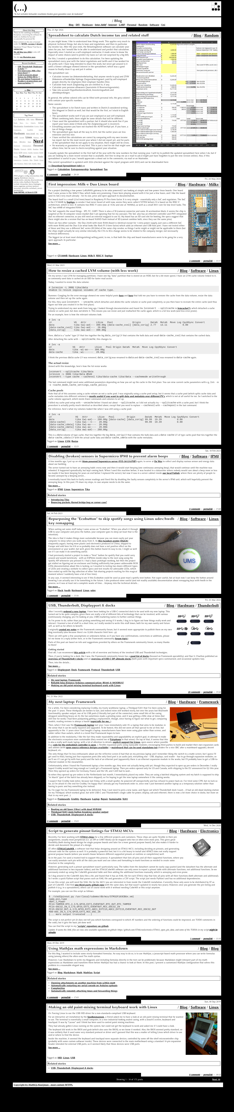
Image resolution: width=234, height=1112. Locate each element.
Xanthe (34, 163)
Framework (17, 130)
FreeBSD (30, 130)
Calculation (64, 169)
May (28, 90)
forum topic (121, 657)
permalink (65, 174)
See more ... (54, 243)
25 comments (194, 710)
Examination (28, 126)
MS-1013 (22, 142)
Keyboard (77, 609)
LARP (122, 24)
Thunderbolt (208, 624)
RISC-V (100, 255)
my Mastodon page (27, 57)
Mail (41, 137)
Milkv (214, 184)
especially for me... (100, 740)
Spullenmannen (95, 1040)
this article (79, 671)
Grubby (75, 817)
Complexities (58, 1011)
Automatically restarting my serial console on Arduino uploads (84, 1009)
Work (26, 163)
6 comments (52, 1021)
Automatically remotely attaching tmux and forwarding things (84, 1014)
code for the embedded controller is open (74, 763)
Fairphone (115, 758)
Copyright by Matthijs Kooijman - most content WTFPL (43, 1108)
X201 (29, 163)
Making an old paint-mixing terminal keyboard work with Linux (86, 704)
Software (154, 24)
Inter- (100, 24)
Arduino (21, 119)
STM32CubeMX (65, 867)
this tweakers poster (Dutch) (113, 559)
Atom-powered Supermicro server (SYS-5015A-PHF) (109, 480)
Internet (112, 24)
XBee (39, 163)
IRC (37, 133)
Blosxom (39, 119)
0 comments (52, 174)
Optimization (26, 145)
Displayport (64, 688)
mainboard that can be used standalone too (134, 766)
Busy (21, 123)
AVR (27, 119)
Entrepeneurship (80, 169)
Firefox (36, 126)
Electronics (18, 126)
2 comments (194, 261)
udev (93, 609)
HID (60, 1081)
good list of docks (139, 674)
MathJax (88, 996)
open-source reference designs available (87, 766)
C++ (27, 123)
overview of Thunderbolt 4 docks (65, 677)
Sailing (25, 152)
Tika (30, 160)
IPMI (215, 475)
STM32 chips (87, 855)
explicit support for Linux (126, 760)
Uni (163, 24)
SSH (34, 156)
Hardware (87, 24)
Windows (20, 163)
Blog (71, 24)
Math (15, 142)
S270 (20, 153)
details (39, 44)
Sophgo (71, 202)
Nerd (38, 140)
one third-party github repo (89, 903)
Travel (36, 160)
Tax (106, 169)
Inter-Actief (30, 134)
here (121, 296)
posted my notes (67, 648)
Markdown (69, 996)
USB (15, 163)
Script (41, 152)
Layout (21, 137)
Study (40, 156)
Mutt (29, 142)
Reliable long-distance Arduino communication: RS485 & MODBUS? (87, 701)
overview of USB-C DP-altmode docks (111, 677)
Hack (60, 609)
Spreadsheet (96, 169)
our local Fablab (171, 491)
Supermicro (17, 160)
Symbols (25, 160)
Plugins (16, 149)
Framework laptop (84, 743)
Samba (30, 152)
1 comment (195, 962)
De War (158, 480)
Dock (74, 688)
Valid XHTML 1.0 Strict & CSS (25, 192)
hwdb (67, 609)
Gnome (41, 130)
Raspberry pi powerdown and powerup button (30, 82)
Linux (29, 137)
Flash (41, 126)
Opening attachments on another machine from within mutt (83, 1006)
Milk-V (91, 255)
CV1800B (62, 255)
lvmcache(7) (184, 310)
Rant (41, 149)
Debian (40, 123)
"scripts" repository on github (93, 949)
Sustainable (115, 817)
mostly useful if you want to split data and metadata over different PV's (127, 408)
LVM (67, 459)
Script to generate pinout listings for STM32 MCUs (28, 76)
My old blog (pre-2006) (23, 52)
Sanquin (35, 152)
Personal (131, 24)
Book (15, 123)
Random (142, 24)
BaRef (32, 119)
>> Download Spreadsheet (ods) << (66, 165)
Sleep (15, 156)
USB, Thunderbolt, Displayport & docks (72, 833)
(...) (20, 7)
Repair (16, 152)
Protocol (23, 149)
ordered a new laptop (74, 630)
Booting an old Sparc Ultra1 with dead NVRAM (76, 827)
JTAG (41, 133)
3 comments (52, 614)
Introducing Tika (60, 518)
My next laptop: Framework (29, 79)
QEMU (29, 149)
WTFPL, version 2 (28, 44)
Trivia (41, 160)
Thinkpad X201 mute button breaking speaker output (79, 830)
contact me (18, 49)
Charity (33, 123)
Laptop (96, 817)
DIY (78, 24)
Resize (74, 459)
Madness (36, 137)
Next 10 (216, 1103)
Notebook (17, 145)
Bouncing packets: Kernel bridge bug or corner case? (79, 521)
